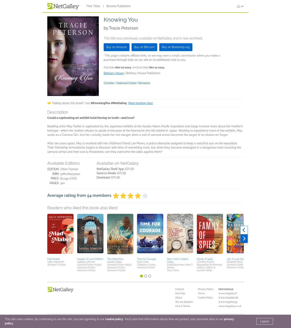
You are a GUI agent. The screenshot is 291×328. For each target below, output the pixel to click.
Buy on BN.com (144, 47)
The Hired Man (115, 259)
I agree (264, 321)
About (178, 297)
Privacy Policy (206, 289)
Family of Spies (205, 259)
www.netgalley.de (228, 297)
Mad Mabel (53, 259)
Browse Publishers (118, 6)
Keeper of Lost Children (90, 259)
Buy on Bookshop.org (176, 47)
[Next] (244, 238)
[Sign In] (240, 6)
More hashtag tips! (140, 103)
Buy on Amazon (116, 47)
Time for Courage (146, 259)
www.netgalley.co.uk (229, 306)
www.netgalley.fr (227, 293)
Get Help (180, 293)
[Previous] (244, 230)
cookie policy (114, 319)
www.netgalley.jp (227, 302)
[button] (60, 235)
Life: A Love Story (236, 259)
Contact (179, 289)
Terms (201, 293)
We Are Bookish (184, 302)
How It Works (182, 306)
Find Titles (93, 6)
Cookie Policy (205, 297)
